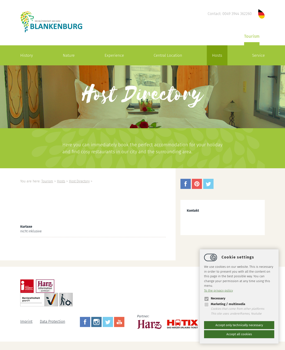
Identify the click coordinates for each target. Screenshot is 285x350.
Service (258, 55)
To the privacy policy (218, 290)
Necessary (214, 298)
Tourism (251, 36)
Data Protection (53, 321)
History (26, 55)
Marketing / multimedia (224, 304)
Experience (114, 55)
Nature (69, 55)
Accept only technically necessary (239, 325)
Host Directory (81, 181)
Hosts (217, 55)
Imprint (26, 321)
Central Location (168, 55)
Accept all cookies (239, 334)
